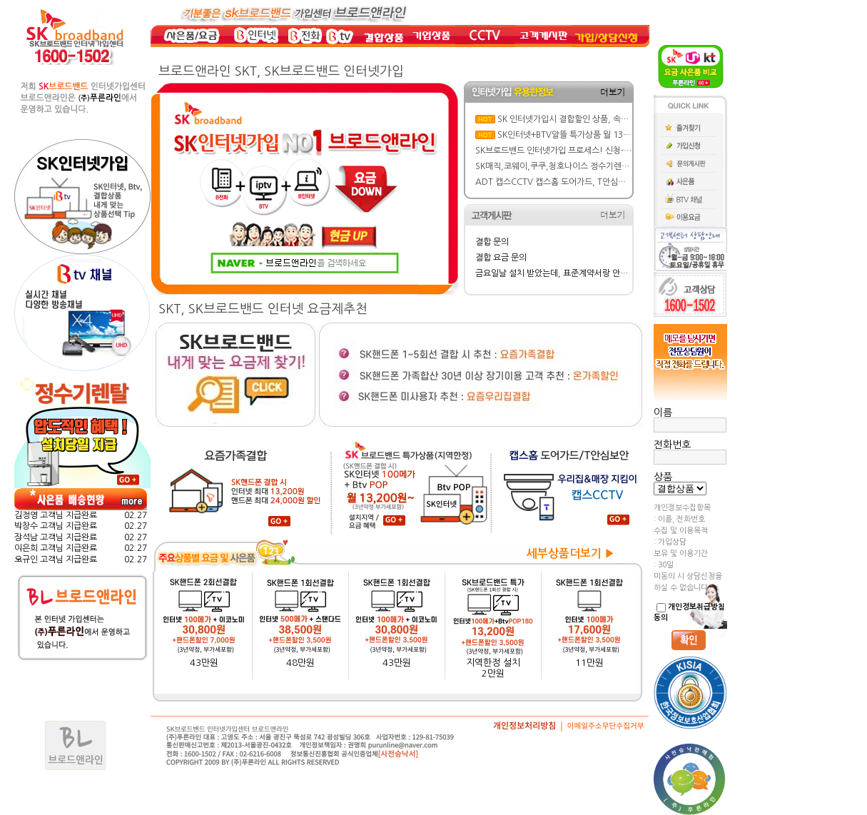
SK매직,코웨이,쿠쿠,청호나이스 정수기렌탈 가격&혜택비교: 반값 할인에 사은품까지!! (627, 166)
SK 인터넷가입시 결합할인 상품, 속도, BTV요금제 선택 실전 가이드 (615, 119)
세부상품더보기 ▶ (571, 553)
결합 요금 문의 (501, 257)
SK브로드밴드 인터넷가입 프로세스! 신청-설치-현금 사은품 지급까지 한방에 (609, 150)
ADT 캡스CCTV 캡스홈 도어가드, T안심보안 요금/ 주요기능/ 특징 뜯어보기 (610, 182)
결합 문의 (492, 242)
